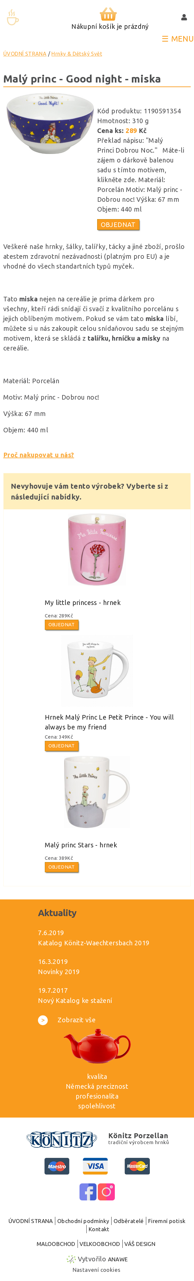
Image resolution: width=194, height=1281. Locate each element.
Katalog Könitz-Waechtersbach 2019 (93, 943)
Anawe (118, 1259)
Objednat (118, 224)
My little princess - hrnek (83, 602)
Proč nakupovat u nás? (38, 455)
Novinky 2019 (58, 971)
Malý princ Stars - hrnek (81, 845)
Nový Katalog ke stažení (75, 1000)
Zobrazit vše (67, 1020)
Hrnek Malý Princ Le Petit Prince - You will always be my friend (109, 722)
